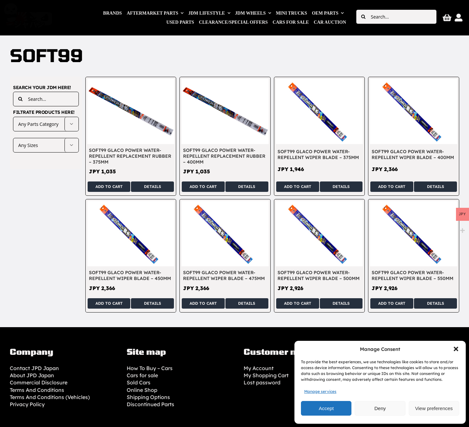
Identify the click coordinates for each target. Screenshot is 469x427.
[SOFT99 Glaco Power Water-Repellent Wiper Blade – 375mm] (319, 82)
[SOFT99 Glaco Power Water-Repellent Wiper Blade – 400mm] (413, 82)
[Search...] (396, 16)
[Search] (363, 16)
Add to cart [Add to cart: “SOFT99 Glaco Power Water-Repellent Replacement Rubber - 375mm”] (109, 186)
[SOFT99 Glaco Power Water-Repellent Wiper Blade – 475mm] (225, 204)
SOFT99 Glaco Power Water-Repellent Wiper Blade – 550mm (412, 275)
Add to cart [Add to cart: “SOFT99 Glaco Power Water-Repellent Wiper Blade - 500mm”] (297, 303)
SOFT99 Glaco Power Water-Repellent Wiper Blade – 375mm (318, 154)
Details (152, 186)
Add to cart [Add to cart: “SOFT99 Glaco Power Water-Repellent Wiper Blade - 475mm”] (203, 303)
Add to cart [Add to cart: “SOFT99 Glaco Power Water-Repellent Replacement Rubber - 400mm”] (203, 186)
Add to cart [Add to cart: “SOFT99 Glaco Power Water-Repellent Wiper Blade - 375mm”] (297, 186)
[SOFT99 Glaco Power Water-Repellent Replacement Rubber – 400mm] (225, 82)
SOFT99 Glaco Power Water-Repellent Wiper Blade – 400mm (413, 154)
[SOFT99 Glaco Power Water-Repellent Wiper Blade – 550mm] (413, 204)
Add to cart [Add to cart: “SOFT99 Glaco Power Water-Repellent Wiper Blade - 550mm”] (391, 303)
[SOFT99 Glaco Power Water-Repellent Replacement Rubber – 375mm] (131, 82)
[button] (456, 349)
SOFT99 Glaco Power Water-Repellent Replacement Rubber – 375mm (130, 156)
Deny (380, 408)
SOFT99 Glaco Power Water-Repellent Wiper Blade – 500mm (318, 275)
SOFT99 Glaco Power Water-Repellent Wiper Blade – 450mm (130, 275)
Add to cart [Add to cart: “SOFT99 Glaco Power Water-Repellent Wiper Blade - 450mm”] (109, 303)
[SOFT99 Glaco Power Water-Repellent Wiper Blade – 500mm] (319, 204)
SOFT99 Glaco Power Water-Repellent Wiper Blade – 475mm (224, 275)
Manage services (320, 391)
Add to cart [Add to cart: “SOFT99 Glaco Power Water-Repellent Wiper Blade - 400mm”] (391, 186)
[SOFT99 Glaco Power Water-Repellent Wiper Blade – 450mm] (131, 204)
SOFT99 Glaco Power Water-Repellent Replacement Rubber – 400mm (224, 156)
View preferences (434, 408)
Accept (326, 408)
